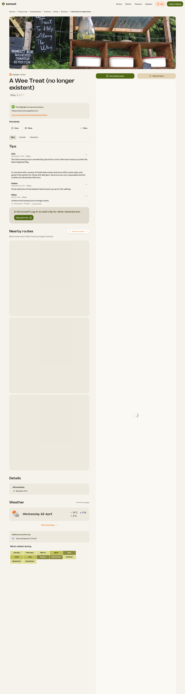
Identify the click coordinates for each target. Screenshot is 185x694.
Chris (13, 153)
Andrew (14, 183)
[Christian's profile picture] (17, 98)
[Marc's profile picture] (10, 98)
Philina (14, 195)
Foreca (86, 502)
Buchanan (64, 12)
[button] (119, 4)
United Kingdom (35, 12)
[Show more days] (49, 525)
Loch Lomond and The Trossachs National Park (29, 115)
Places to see (22, 12)
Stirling (55, 12)
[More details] (14, 121)
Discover (12, 12)
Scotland (47, 12)
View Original (36, 204)
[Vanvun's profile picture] (13, 98)
